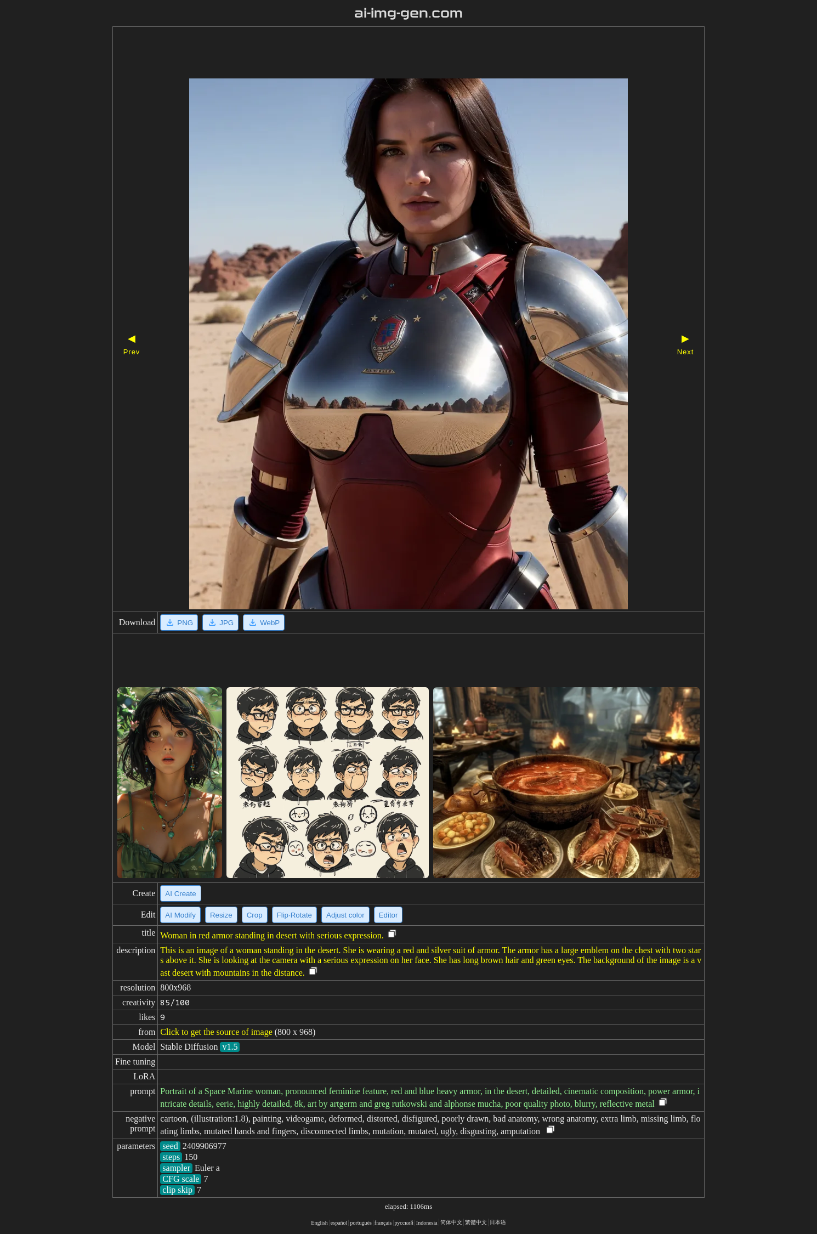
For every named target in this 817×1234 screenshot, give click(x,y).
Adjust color (345, 915)
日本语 (498, 1222)
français (383, 1223)
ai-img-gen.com (408, 13)
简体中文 (451, 1222)
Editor (388, 915)
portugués (360, 1223)
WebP (264, 622)
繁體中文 (476, 1222)
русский (404, 1223)
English (319, 1223)
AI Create (180, 894)
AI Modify (180, 915)
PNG (179, 622)
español (339, 1223)
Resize (221, 915)
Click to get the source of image (216, 1032)
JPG (220, 622)
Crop (255, 915)
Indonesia (427, 1223)
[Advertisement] (389, 53)
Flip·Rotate (294, 915)
